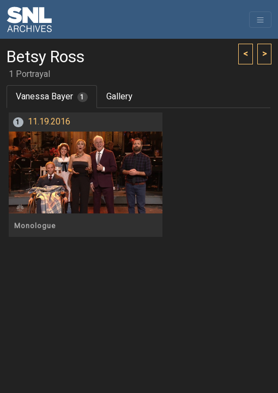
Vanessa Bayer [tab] (52, 96)
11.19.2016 (49, 121)
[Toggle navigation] (260, 19)
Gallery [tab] (119, 96)
